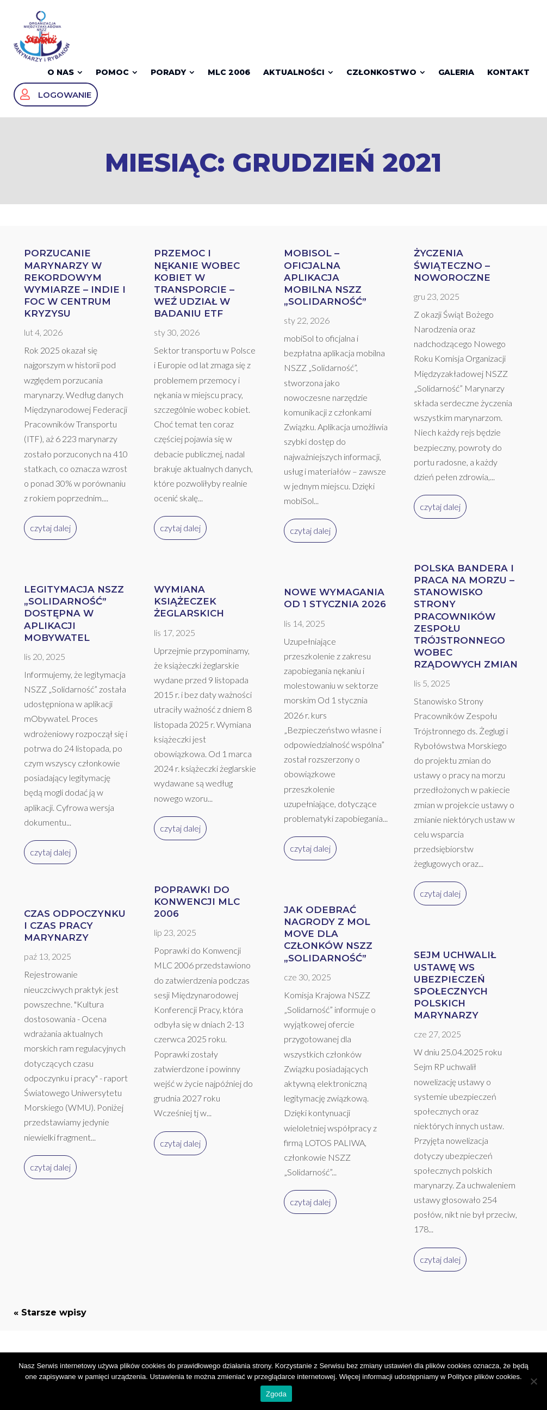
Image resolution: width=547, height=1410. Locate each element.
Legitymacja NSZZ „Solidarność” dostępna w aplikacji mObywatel (74, 622)
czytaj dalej (50, 536)
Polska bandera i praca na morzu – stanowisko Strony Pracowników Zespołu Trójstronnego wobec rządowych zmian (466, 624)
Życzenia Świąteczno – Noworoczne (452, 273)
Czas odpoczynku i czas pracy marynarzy (75, 934)
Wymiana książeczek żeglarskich (189, 610)
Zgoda (276, 1394)
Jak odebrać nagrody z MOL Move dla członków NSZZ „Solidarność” (328, 942)
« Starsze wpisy (50, 1321)
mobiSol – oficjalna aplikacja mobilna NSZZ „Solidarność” (325, 285)
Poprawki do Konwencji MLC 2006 (197, 910)
